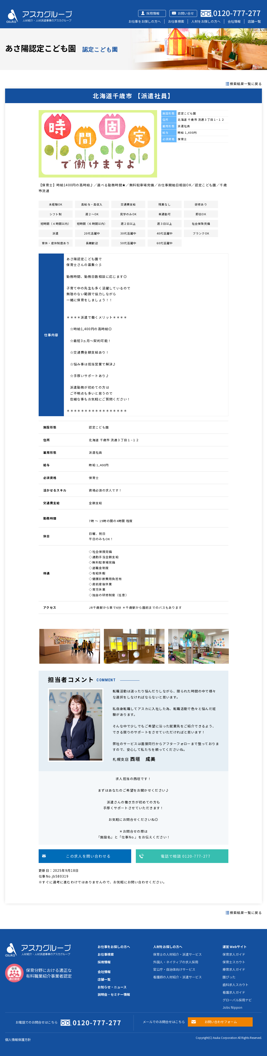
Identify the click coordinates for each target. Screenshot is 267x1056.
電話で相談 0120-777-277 (186, 856)
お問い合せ (186, 13)
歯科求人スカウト (235, 984)
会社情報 (234, 21)
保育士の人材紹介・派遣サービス (177, 954)
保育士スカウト (234, 962)
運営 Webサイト (235, 946)
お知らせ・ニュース (112, 987)
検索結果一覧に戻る (246, 83)
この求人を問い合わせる (88, 856)
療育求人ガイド (234, 969)
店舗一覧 (254, 21)
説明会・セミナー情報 (114, 994)
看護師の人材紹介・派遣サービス (177, 977)
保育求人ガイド (234, 954)
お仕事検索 (176, 21)
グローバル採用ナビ (237, 1000)
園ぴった (229, 977)
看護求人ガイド (234, 992)
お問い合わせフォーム (221, 1021)
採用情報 (152, 13)
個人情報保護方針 (18, 1039)
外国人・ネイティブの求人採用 (175, 962)
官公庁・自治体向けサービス (174, 969)
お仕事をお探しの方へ (144, 21)
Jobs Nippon (232, 1007)
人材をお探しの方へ (205, 21)
